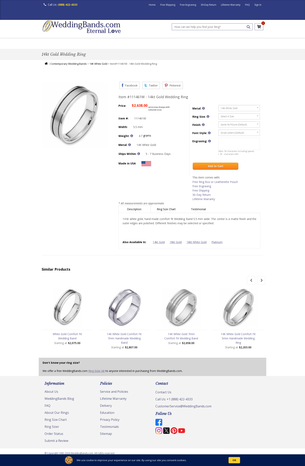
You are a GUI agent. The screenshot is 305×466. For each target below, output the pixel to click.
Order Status (54, 434)
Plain (103, 44)
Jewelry (197, 44)
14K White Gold (98, 64)
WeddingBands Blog (59, 399)
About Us (51, 392)
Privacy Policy (109, 420)
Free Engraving (188, 4)
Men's (49, 44)
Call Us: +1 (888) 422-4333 (174, 400)
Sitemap (106, 434)
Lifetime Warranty (230, 4)
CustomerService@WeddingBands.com (183, 407)
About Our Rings (57, 413)
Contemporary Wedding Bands (68, 64)
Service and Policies (114, 392)
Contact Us (163, 393)
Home (152, 4)
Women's (67, 44)
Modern (151, 44)
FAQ (247, 4)
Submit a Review (56, 442)
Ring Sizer (52, 427)
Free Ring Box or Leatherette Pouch (215, 183)
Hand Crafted (174, 44)
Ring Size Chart (166, 210)
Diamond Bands (126, 44)
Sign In (257, 4)
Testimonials (109, 427)
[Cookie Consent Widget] (152, 460)
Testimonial (199, 210)
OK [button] (234, 460)
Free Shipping (167, 4)
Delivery (106, 406)
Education (107, 413)
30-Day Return (208, 4)
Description (134, 210)
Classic (86, 44)
